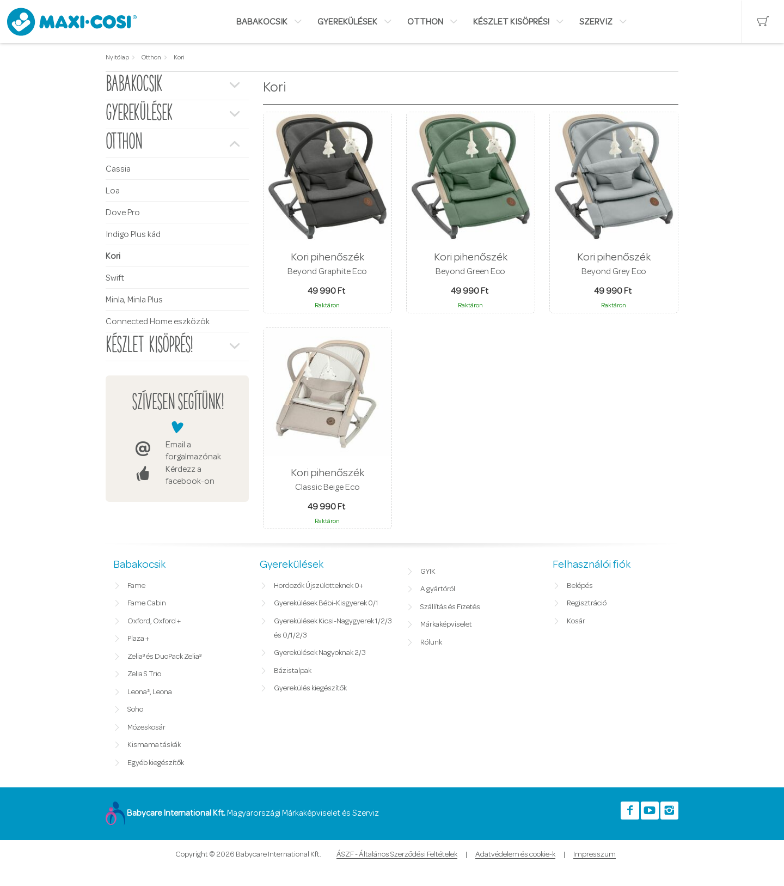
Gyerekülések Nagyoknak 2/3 (320, 653)
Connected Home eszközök (158, 321)
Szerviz (595, 21)
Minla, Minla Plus (134, 299)
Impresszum (594, 854)
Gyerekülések (347, 21)
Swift (115, 278)
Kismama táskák (154, 745)
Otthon (425, 21)
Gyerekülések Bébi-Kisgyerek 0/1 (326, 603)
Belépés (580, 586)
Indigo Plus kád (133, 234)
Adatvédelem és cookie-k (515, 854)
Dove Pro (123, 212)
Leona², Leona (149, 692)
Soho (135, 709)
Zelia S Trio (144, 674)
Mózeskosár (146, 727)
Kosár (576, 621)
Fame (136, 586)
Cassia (118, 169)
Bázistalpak (292, 671)
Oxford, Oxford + (154, 621)
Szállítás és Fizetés (450, 607)
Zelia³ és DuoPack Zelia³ (164, 656)
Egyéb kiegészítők (155, 763)
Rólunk (431, 642)
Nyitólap (117, 57)
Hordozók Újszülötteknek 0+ (318, 586)
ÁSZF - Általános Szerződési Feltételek (396, 854)
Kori (179, 57)
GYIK (428, 571)
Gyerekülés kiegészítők (310, 688)
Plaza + (138, 638)
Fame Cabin (146, 603)
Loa (113, 190)
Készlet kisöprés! (511, 21)
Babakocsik (261, 21)
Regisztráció (587, 603)
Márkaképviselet (446, 624)
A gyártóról (437, 589)
